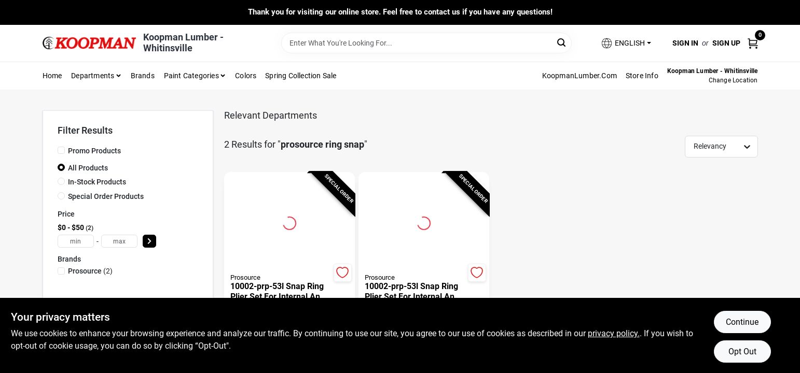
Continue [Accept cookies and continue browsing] (742, 322)
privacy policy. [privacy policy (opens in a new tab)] (614, 333)
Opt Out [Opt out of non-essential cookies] (742, 351)
